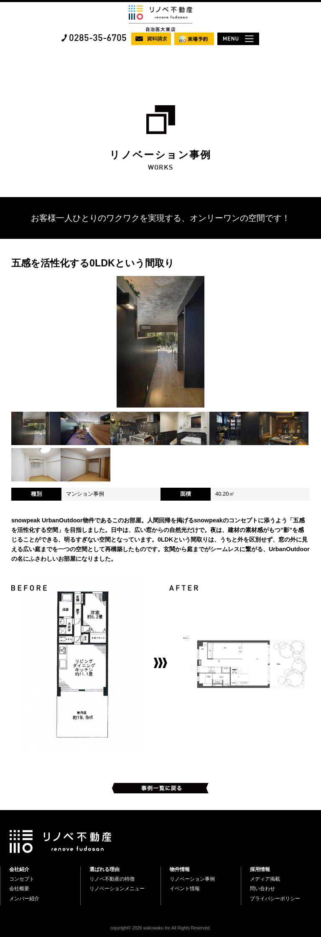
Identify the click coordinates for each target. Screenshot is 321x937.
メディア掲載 (265, 878)
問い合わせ (262, 888)
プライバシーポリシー (275, 898)
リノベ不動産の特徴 (112, 878)
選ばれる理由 (104, 869)
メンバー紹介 (24, 898)
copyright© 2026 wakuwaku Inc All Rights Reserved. (160, 928)
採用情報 (260, 869)
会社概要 (19, 888)
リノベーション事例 (192, 878)
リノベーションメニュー (117, 888)
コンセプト (21, 878)
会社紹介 (19, 869)
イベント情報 (185, 888)
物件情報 (180, 869)
